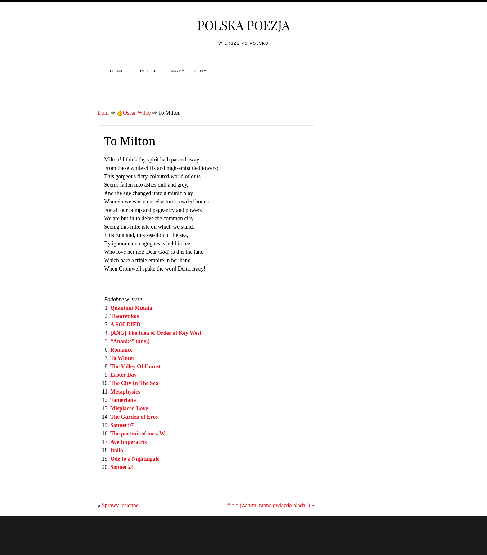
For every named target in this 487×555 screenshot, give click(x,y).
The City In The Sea (134, 383)
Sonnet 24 (122, 467)
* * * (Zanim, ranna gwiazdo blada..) (268, 505)
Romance (121, 350)
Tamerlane (123, 400)
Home (117, 71)
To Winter (122, 358)
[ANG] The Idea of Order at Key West (155, 333)
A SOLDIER (125, 324)
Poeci (148, 71)
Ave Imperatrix (128, 442)
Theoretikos (124, 316)
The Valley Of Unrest (135, 366)
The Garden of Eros (134, 417)
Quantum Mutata (131, 308)
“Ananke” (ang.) (130, 341)
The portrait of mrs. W (137, 433)
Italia (116, 450)
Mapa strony (189, 71)
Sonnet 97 (122, 425)
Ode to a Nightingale (135, 459)
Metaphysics (125, 392)
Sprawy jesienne (120, 505)
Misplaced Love (129, 408)
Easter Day (123, 375)
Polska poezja (243, 24)
